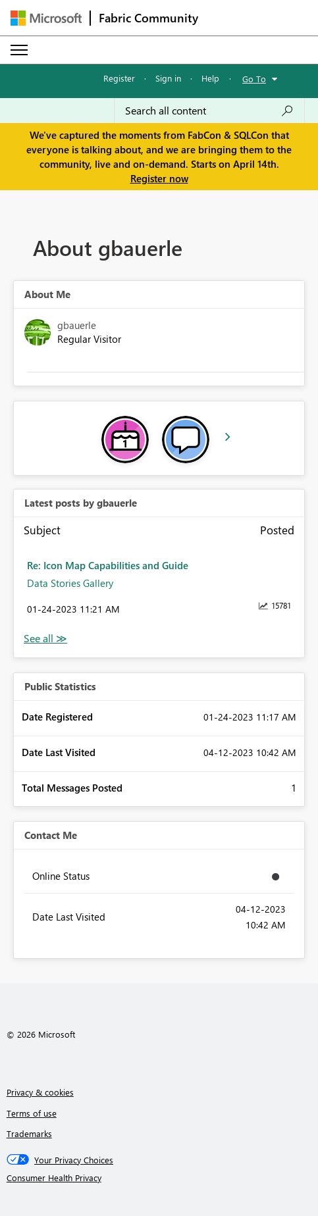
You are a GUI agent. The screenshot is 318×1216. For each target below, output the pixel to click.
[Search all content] (209, 110)
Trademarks (29, 1133)
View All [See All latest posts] (45, 638)
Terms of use (32, 1113)
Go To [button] (254, 78)
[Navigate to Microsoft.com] (46, 18)
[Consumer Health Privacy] (159, 1177)
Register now (159, 178)
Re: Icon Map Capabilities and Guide (107, 565)
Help (210, 78)
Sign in (168, 78)
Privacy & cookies (40, 1092)
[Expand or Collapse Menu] (19, 50)
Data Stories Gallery (70, 583)
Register (119, 78)
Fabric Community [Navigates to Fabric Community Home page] (148, 18)
